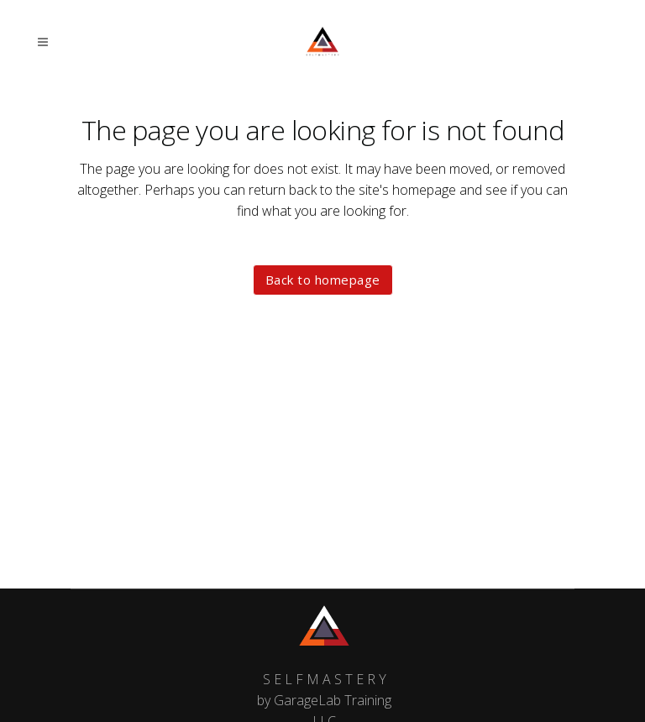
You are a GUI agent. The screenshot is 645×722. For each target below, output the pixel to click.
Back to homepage (322, 279)
